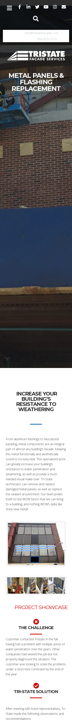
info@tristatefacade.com (41, 33)
